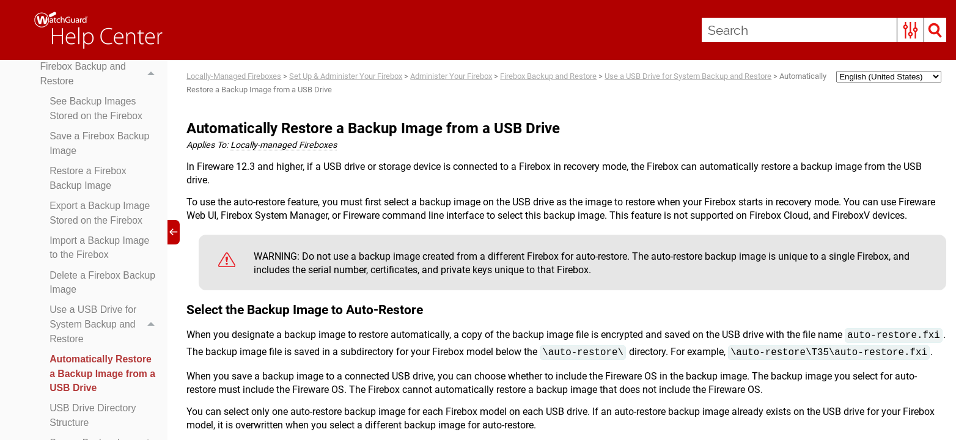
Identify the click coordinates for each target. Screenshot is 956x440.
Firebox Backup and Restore (100, 112)
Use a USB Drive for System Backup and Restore (105, 365)
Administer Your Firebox (452, 76)
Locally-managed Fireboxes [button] (285, 146)
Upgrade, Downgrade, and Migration (100, 76)
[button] (910, 30)
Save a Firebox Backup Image (100, 181)
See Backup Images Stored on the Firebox (97, 146)
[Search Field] (824, 30)
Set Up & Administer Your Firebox (346, 76)
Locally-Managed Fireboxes (234, 76)
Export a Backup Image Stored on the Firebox (101, 252)
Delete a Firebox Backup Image (86, 322)
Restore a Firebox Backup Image (89, 216)
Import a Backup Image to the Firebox (100, 287)
